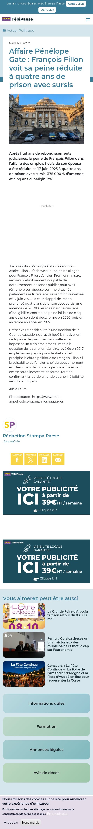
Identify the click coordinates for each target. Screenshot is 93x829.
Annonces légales (46, 749)
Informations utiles (46, 703)
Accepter (11, 822)
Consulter (76, 3)
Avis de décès (46, 772)
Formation (46, 726)
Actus (12, 30)
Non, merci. (30, 822)
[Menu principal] (88, 18)
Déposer (47, 9)
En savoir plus (57, 814)
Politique (26, 30)
